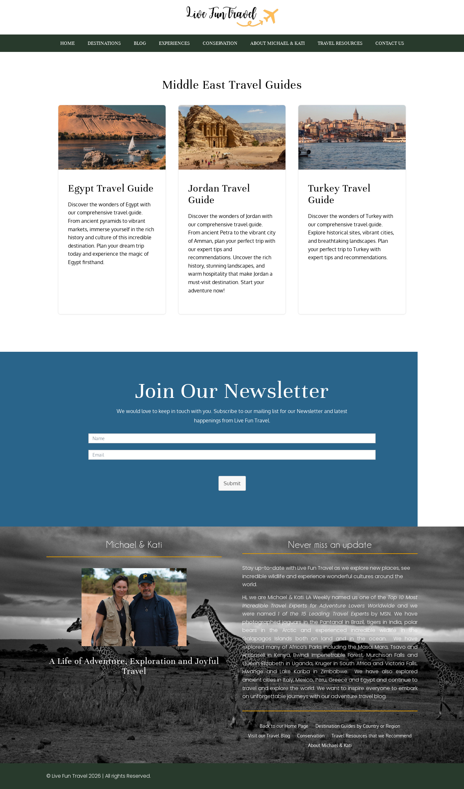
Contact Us (389, 43)
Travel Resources (340, 43)
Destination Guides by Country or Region (357, 726)
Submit (232, 483)
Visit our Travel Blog (269, 736)
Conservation (220, 43)
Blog (140, 43)
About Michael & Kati (277, 43)
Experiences (174, 43)
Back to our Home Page (284, 726)
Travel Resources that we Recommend (371, 736)
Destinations (104, 43)
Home (67, 43)
